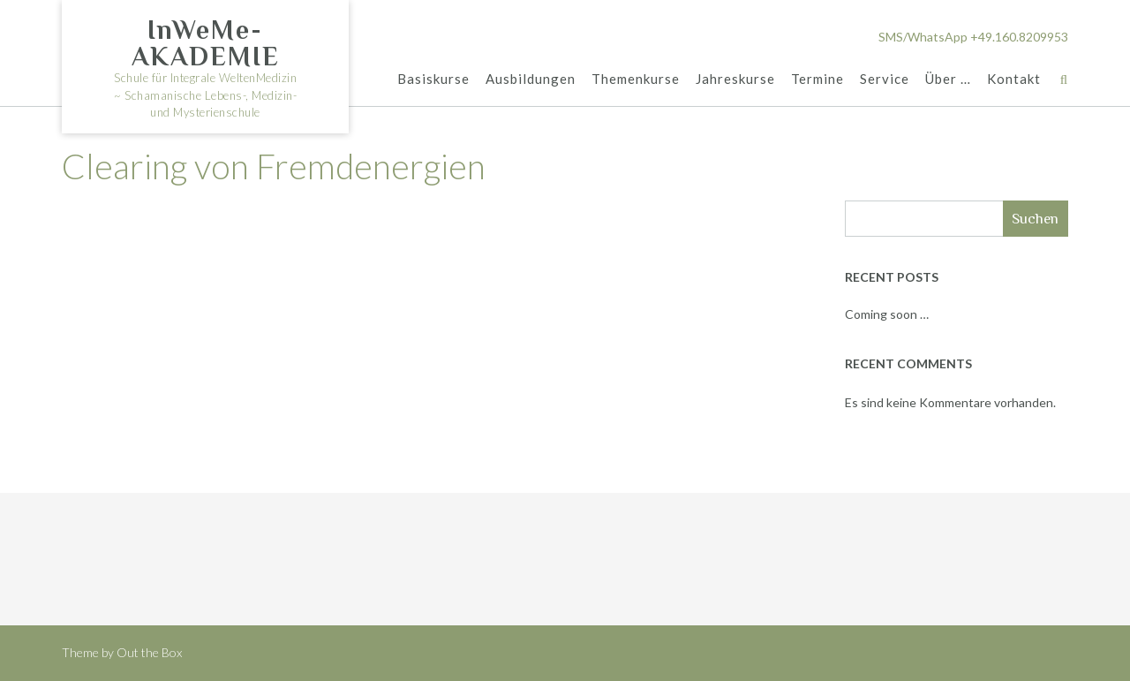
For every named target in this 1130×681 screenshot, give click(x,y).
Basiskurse (433, 79)
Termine (817, 79)
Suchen (1035, 218)
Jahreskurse (735, 79)
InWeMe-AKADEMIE (206, 43)
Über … (948, 79)
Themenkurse (635, 79)
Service (884, 79)
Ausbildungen (531, 79)
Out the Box (149, 652)
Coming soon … (887, 314)
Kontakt (1014, 79)
